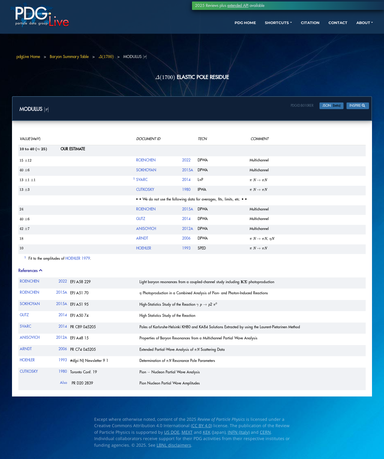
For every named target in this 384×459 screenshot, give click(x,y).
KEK (207, 433)
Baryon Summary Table (69, 57)
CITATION (278, 32)
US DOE (171, 433)
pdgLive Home (28, 57)
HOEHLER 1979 (77, 260)
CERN (265, 433)
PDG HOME (203, 32)
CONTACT (309, 32)
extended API (237, 6)
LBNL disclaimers (174, 446)
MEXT (187, 433)
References (31, 272)
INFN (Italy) (239, 433)
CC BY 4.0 (201, 427)
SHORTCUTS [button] (239, 32)
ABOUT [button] (337, 32)
